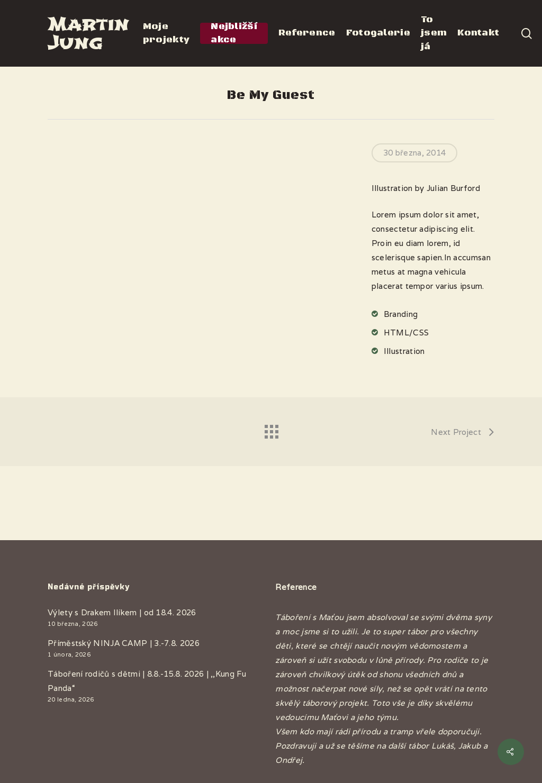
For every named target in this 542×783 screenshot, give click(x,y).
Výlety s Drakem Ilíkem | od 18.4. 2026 (122, 612)
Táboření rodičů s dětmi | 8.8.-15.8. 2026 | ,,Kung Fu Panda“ (147, 681)
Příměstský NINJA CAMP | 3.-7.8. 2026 (124, 643)
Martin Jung (88, 33)
